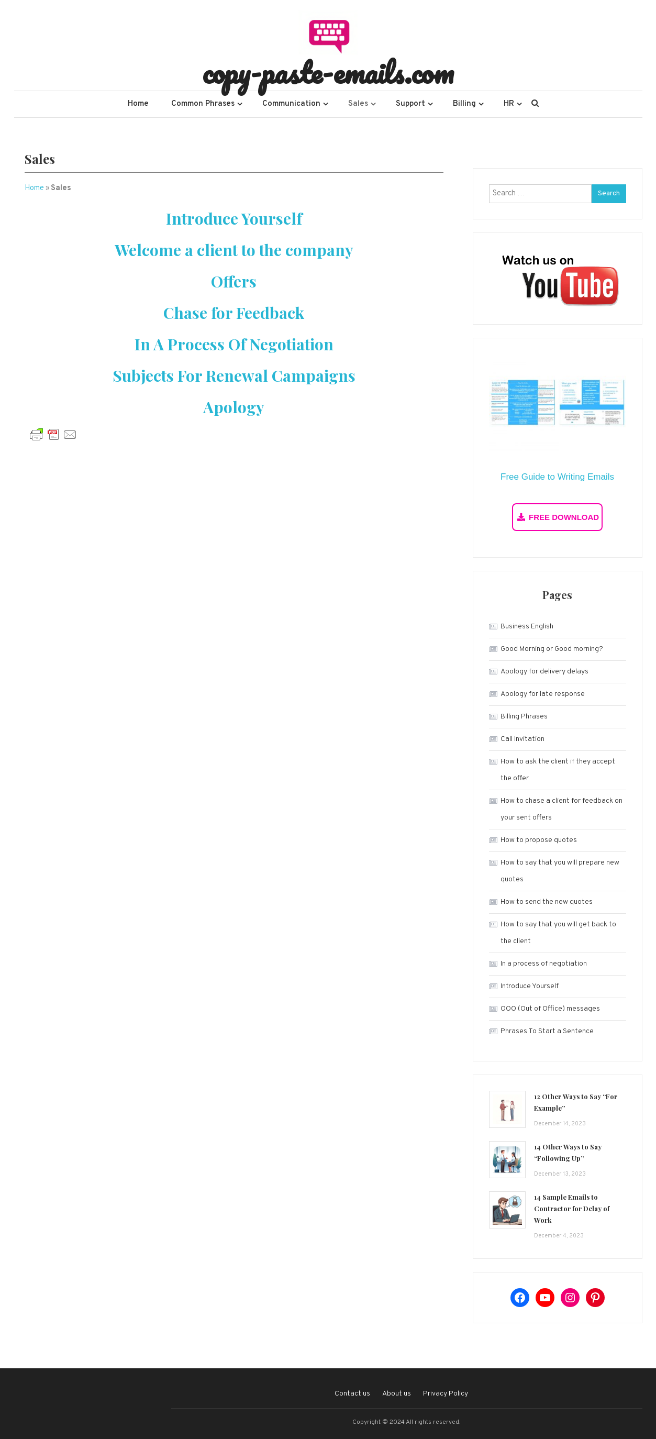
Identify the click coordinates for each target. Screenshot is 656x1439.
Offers (234, 281)
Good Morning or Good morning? (552, 649)
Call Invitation (522, 739)
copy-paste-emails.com (328, 72)
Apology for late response (543, 694)
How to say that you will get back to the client (558, 933)
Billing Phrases (524, 716)
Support (410, 104)
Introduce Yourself (234, 218)
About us (396, 1393)
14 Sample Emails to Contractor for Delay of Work (571, 1208)
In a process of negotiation (544, 963)
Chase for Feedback (233, 312)
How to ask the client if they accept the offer (558, 770)
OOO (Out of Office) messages (550, 1008)
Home (138, 104)
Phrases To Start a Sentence (547, 1031)
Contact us (352, 1393)
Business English (527, 626)
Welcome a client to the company (234, 249)
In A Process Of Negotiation (234, 344)
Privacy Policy (445, 1393)
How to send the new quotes (547, 902)
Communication (291, 104)
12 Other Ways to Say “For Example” (575, 1102)
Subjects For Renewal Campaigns (234, 375)
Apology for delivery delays (544, 671)
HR (509, 104)
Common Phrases (203, 104)
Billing (464, 104)
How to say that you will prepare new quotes (560, 871)
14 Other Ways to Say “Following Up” (568, 1152)
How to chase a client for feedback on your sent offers (561, 809)
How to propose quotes (539, 840)
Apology (233, 406)
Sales (358, 104)
